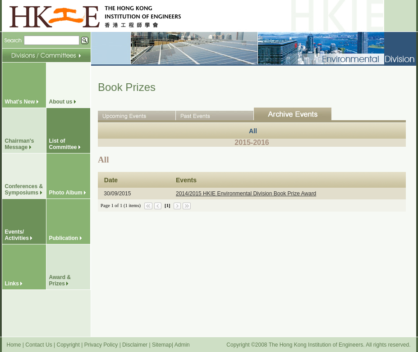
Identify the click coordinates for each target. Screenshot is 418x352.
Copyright (67, 345)
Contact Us (38, 345)
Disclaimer (134, 345)
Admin (182, 345)
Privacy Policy (101, 345)
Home (14, 345)
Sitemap (162, 345)
